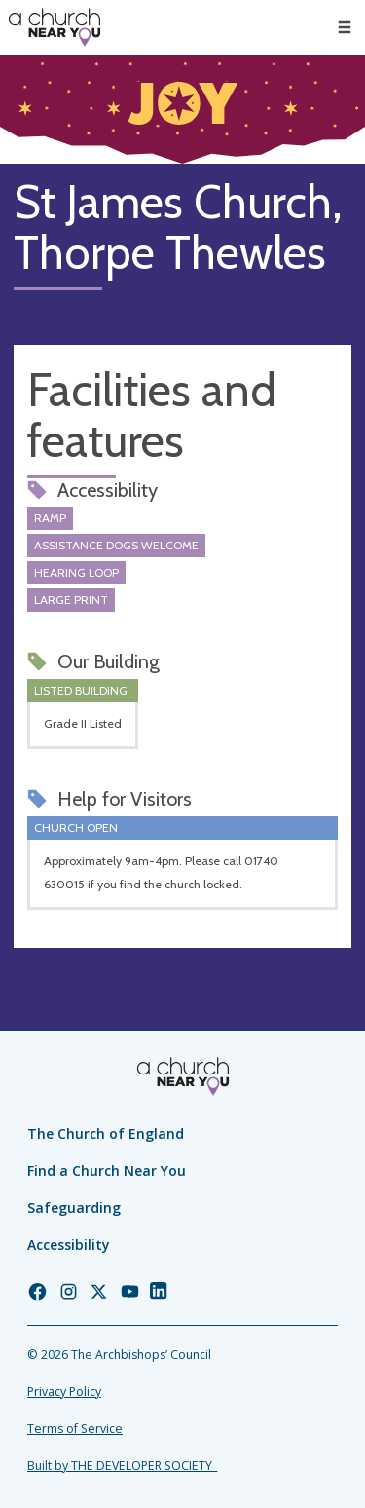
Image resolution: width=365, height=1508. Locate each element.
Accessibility (68, 1244)
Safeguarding (74, 1207)
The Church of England (105, 1133)
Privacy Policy (64, 1391)
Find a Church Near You (106, 1170)
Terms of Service (75, 1428)
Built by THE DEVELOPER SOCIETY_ (122, 1465)
